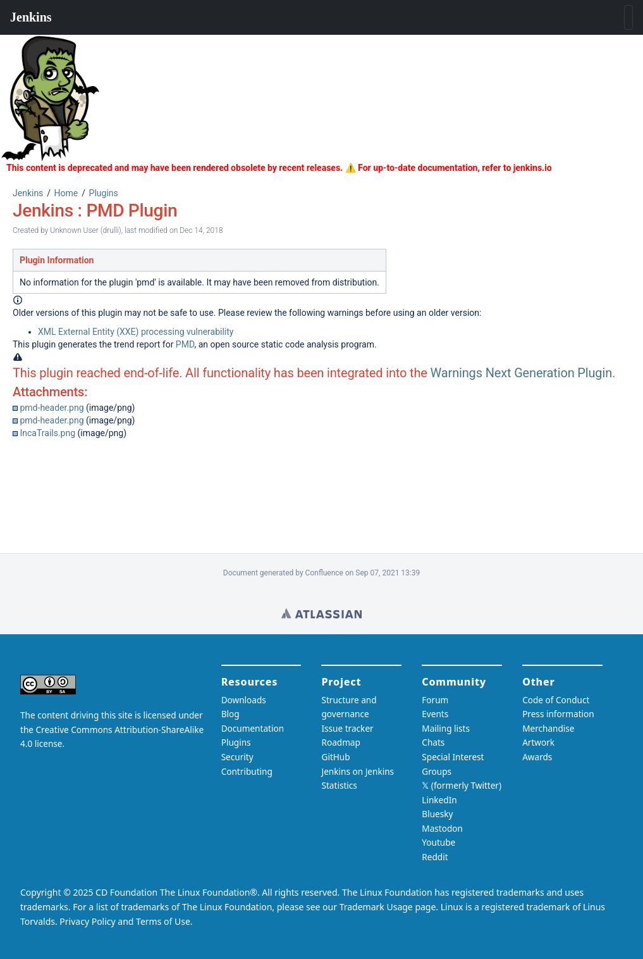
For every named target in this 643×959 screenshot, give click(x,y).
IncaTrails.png (47, 433)
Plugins (103, 193)
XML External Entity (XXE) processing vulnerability (135, 332)
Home (66, 193)
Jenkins (28, 193)
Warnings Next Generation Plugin (522, 372)
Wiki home (321, 613)
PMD (185, 344)
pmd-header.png (51, 408)
